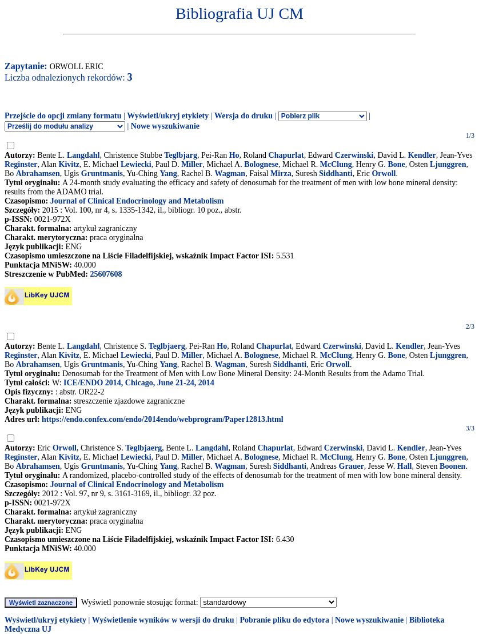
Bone (396, 164)
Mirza (281, 173)
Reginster (21, 164)
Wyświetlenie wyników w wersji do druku (163, 620)
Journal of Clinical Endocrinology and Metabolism (137, 201)
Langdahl (83, 155)
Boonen (452, 466)
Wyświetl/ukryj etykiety (168, 115)
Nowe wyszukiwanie (165, 126)
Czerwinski (354, 155)
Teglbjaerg (167, 346)
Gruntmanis (102, 173)
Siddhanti (335, 173)
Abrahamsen (38, 173)
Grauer (351, 466)
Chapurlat (286, 155)
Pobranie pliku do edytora (284, 620)
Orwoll (384, 173)
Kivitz (69, 164)
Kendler (422, 155)
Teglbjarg (180, 155)
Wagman (229, 173)
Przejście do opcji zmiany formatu (63, 115)
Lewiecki (136, 164)
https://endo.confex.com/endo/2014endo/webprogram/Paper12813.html (162, 419)
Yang (168, 173)
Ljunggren (448, 164)
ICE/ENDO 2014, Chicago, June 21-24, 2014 (138, 382)
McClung (336, 164)
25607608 (106, 274)
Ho (234, 155)
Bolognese (261, 164)
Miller (191, 164)
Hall (404, 466)
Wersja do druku (243, 115)
